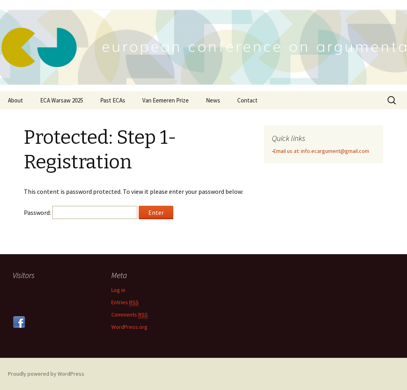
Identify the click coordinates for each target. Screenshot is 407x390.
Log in (118, 289)
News (213, 100)
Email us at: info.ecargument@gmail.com (321, 150)
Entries (125, 302)
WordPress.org (129, 326)
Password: (81, 212)
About (15, 100)
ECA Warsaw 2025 (61, 100)
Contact (247, 100)
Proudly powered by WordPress (46, 373)
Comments (129, 315)
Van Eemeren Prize (165, 100)
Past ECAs (112, 100)
